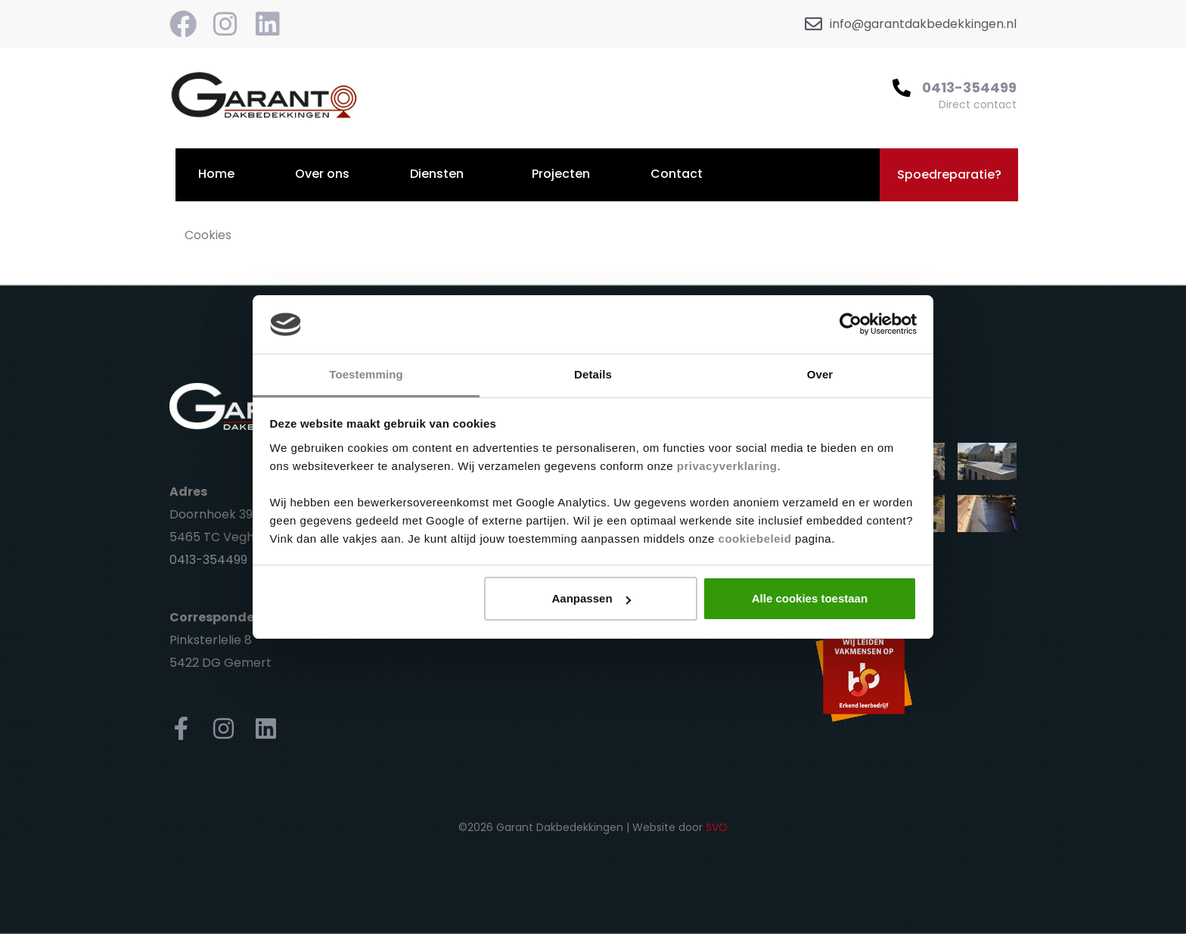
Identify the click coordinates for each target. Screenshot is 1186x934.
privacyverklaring (727, 465)
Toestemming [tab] (366, 374)
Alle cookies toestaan (810, 598)
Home (216, 173)
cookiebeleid (755, 538)
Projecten (561, 173)
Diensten (437, 173)
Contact (676, 173)
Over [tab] (820, 374)
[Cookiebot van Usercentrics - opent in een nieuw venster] (850, 324)
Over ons (322, 173)
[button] (949, 174)
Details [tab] (593, 374)
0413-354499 (969, 87)
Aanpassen (591, 598)
